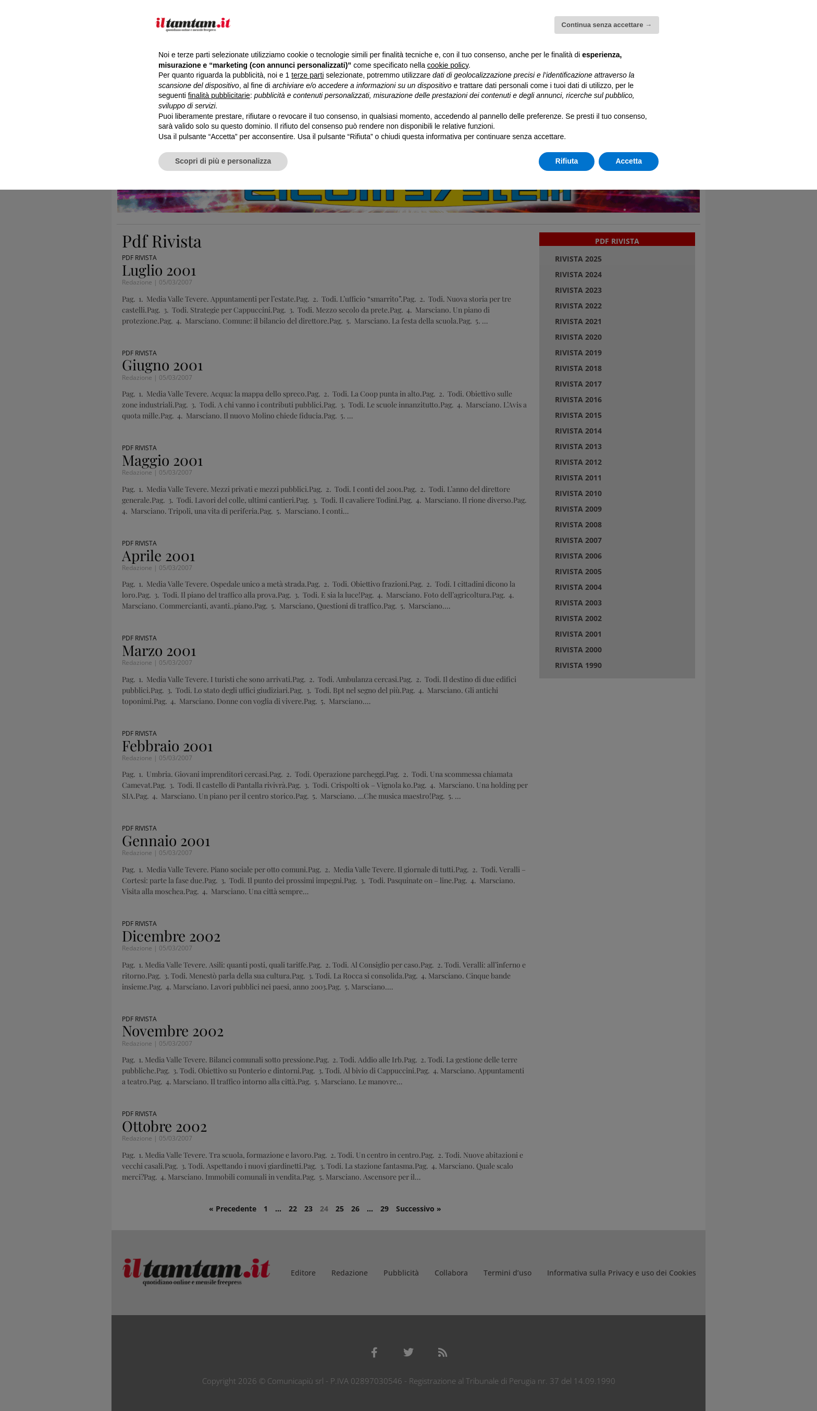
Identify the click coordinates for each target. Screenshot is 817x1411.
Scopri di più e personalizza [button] (223, 161)
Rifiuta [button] (566, 161)
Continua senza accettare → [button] (607, 25)
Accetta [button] (628, 161)
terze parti (307, 75)
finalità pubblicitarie (219, 95)
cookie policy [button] (447, 65)
